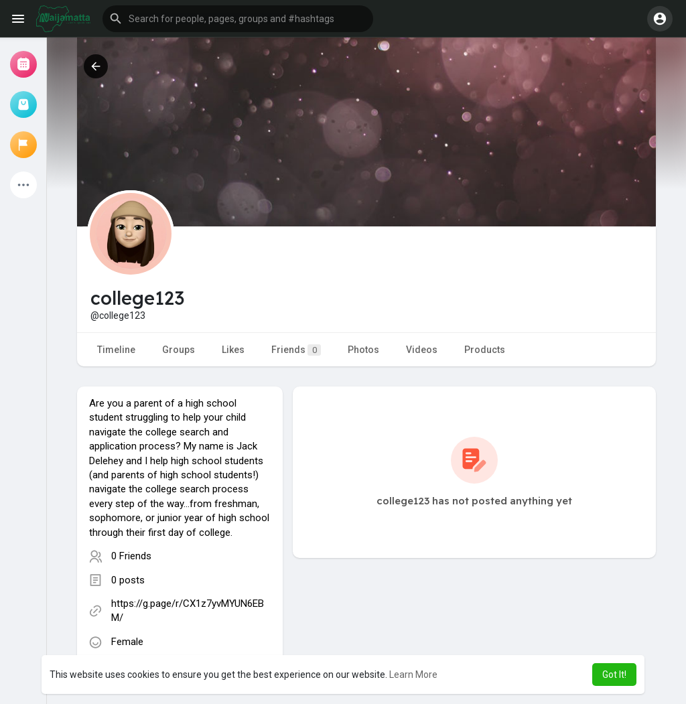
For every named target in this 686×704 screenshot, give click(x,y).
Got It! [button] (614, 674)
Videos (421, 349)
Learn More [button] (413, 674)
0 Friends (131, 556)
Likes (233, 349)
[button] (237, 18)
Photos (363, 349)
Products (484, 349)
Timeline (116, 349)
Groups (178, 349)
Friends (296, 350)
